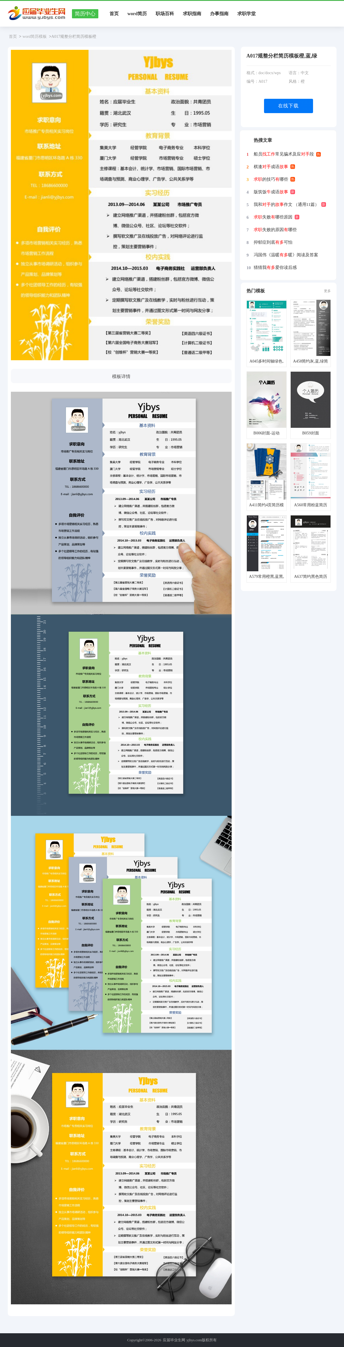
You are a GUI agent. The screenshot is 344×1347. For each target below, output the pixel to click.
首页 (114, 13)
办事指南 (219, 13)
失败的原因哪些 (275, 229)
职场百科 (165, 13)
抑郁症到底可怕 (273, 242)
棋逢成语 (271, 166)
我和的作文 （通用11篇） (286, 204)
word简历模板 (34, 37)
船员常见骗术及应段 (284, 154)
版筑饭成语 (271, 192)
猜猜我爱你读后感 (275, 267)
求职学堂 (246, 13)
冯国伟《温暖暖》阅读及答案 (286, 255)
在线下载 (288, 106)
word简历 (137, 13)
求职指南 (192, 13)
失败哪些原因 (273, 217)
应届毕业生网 (174, 1340)
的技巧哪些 (271, 179)
